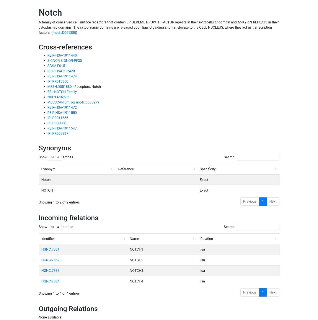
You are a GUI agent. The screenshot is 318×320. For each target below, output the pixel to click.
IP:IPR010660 (57, 81)
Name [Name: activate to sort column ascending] (134, 239)
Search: (251, 157)
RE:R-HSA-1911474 (62, 76)
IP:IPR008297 (57, 133)
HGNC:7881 (50, 249)
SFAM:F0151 (57, 66)
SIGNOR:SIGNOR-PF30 (64, 61)
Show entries (56, 157)
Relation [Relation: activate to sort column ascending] (207, 239)
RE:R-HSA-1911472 (62, 107)
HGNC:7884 (50, 281)
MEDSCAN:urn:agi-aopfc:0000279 (73, 102)
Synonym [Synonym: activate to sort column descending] (48, 169)
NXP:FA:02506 (58, 97)
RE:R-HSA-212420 (61, 71)
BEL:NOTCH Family (62, 92)
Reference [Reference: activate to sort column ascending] (126, 169)
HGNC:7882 (50, 260)
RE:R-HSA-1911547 (62, 128)
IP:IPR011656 (57, 118)
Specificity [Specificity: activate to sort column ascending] (208, 169)
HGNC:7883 (50, 271)
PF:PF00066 (56, 123)
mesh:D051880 (64, 33)
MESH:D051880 (60, 87)
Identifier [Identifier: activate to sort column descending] (48, 239)
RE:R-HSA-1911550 (62, 113)
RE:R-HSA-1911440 (62, 55)
